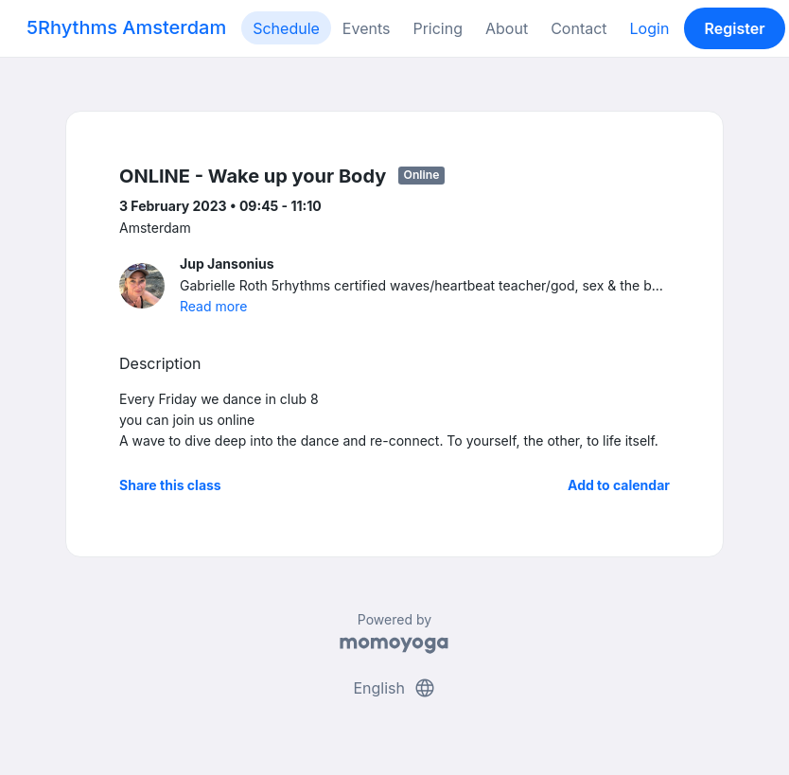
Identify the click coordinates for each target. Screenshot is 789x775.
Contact (578, 28)
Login (650, 28)
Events (366, 28)
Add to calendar (619, 485)
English (394, 688)
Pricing (437, 28)
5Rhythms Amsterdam (126, 27)
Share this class (170, 485)
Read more (213, 306)
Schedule (286, 28)
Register (735, 28)
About (506, 28)
